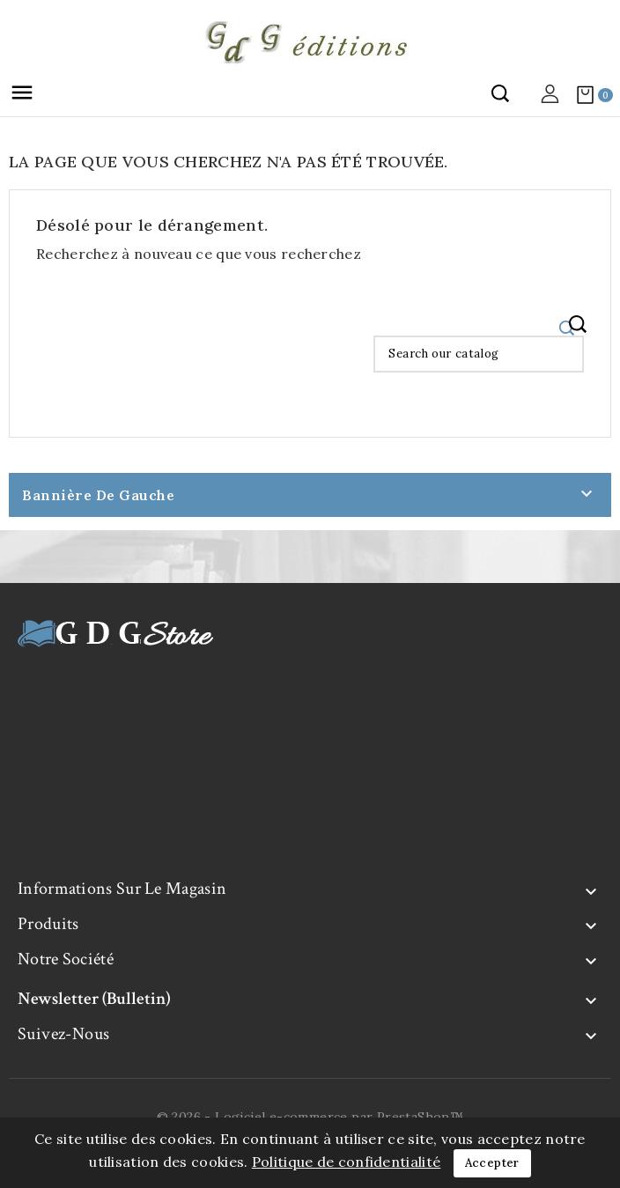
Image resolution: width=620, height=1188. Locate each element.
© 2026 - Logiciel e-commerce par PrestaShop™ (310, 1117)
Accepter (492, 1162)
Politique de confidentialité (346, 1161)
